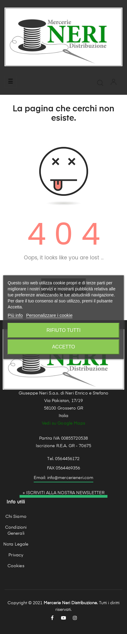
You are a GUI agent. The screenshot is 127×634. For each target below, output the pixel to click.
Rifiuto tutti (63, 330)
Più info (15, 315)
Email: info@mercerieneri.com (64, 478)
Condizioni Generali (15, 530)
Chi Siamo (15, 517)
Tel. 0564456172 (63, 459)
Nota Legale (16, 544)
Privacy (15, 555)
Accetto (63, 346)
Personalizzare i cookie (49, 315)
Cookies (16, 566)
